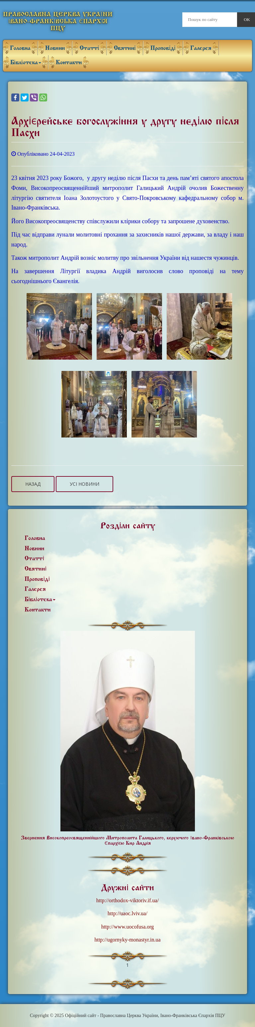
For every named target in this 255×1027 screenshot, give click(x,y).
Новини (55, 48)
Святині (125, 48)
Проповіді (163, 48)
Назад (33, 484)
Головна (20, 48)
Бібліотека (25, 62)
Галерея (201, 48)
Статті (89, 48)
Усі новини (84, 484)
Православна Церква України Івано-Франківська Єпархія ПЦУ (58, 21)
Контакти (69, 62)
